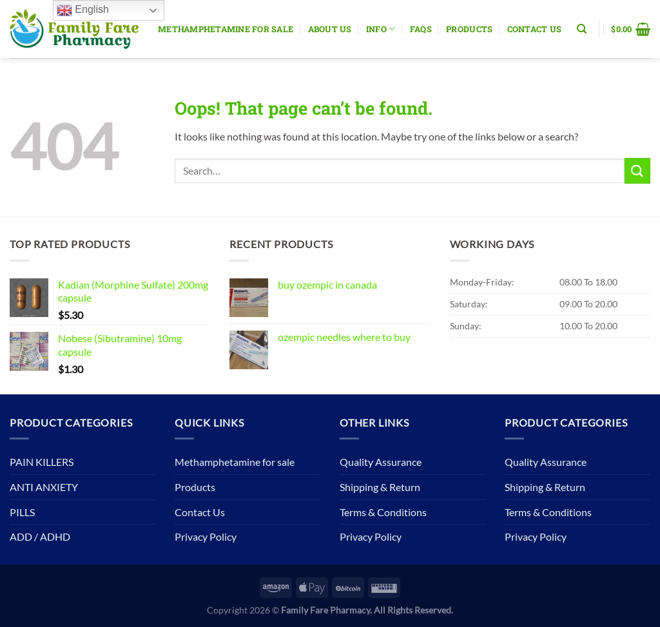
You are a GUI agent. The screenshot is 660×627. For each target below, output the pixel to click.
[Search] (582, 29)
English (83, 10)
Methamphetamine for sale (225, 29)
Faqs (421, 29)
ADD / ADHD (40, 536)
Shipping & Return (380, 487)
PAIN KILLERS (41, 462)
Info (380, 29)
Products (469, 29)
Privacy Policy (206, 536)
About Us (330, 29)
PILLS (22, 512)
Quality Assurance (381, 462)
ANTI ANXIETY (44, 487)
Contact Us (534, 29)
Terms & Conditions (383, 512)
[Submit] (637, 170)
